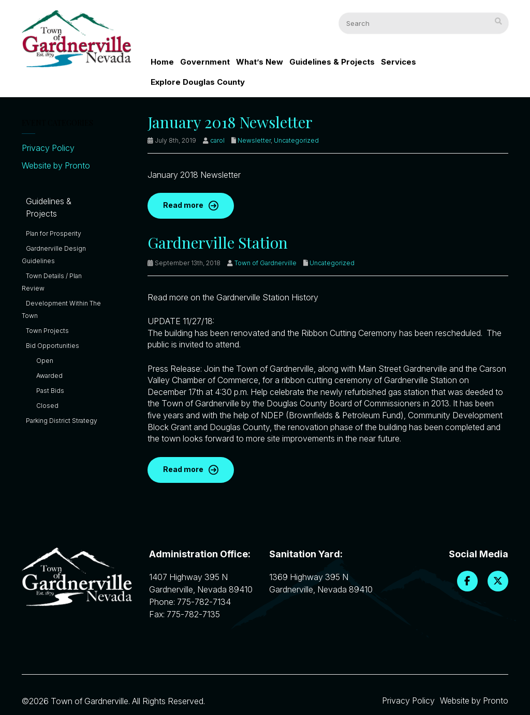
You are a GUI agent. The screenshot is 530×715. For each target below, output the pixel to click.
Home (162, 62)
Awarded (49, 375)
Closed (47, 405)
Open (44, 360)
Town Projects (47, 330)
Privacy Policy (48, 148)
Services (398, 62)
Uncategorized (296, 140)
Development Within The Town (61, 309)
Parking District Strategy (61, 420)
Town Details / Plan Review (52, 282)
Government (205, 62)
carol (217, 140)
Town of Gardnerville (265, 263)
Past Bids (50, 390)
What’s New (259, 62)
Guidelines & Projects (332, 62)
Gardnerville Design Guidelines (54, 255)
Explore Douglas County (198, 82)
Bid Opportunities (52, 345)
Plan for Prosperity (53, 233)
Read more (183, 205)
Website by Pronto (56, 165)
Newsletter (254, 140)
